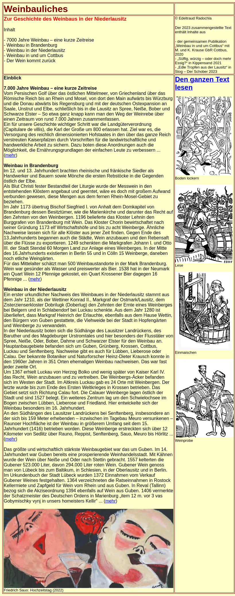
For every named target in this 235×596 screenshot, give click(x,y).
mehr (10, 155)
